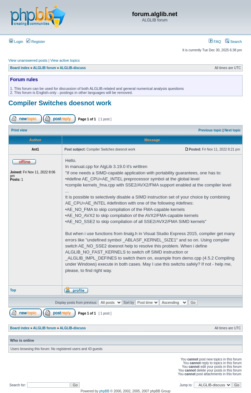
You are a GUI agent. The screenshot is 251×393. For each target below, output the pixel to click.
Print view (19, 130)
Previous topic (210, 130)
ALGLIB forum (44, 68)
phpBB (104, 391)
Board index (20, 68)
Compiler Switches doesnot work (60, 103)
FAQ (215, 42)
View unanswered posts (27, 60)
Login (16, 42)
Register (35, 42)
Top (13, 290)
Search (233, 42)
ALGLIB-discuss (73, 68)
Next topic (232, 130)
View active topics (65, 60)
